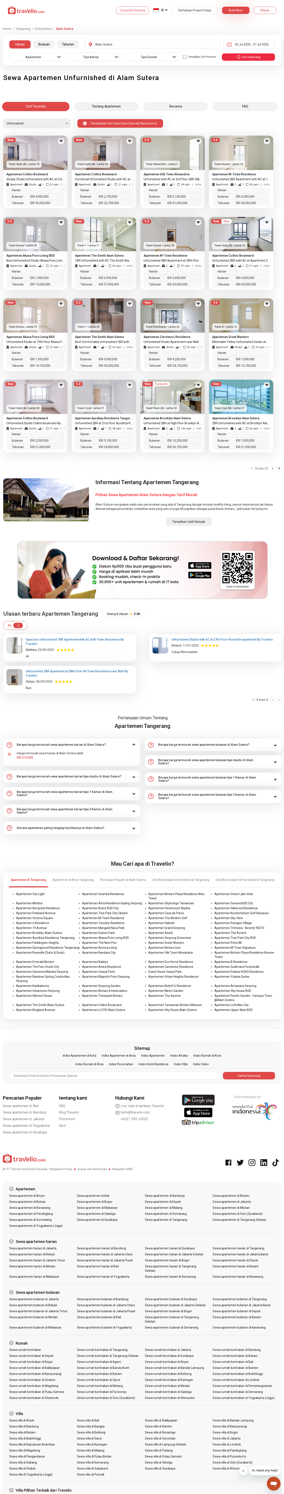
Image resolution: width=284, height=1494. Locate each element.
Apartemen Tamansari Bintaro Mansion (175, 1005)
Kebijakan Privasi (61, 1169)
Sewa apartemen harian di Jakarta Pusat (105, 1260)
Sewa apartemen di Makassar (97, 1207)
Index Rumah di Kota (207, 1055)
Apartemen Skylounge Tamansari (171, 903)
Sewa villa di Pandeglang (229, 1450)
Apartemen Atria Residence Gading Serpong (112, 903)
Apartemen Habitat (161, 923)
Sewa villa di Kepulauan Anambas (32, 1444)
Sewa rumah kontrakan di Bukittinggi (238, 1374)
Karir (62, 1126)
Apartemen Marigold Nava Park (103, 928)
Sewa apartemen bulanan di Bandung (102, 1299)
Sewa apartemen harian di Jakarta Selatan (174, 1254)
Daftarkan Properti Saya (194, 10)
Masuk (264, 10)
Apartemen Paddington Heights (37, 942)
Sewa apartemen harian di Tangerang (238, 1248)
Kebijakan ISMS (122, 1169)
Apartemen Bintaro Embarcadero (104, 990)
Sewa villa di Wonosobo (228, 1468)
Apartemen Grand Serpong (166, 928)
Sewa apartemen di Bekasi (27, 1201)
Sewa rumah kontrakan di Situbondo (34, 1398)
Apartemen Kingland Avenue (35, 1010)
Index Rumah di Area (89, 1064)
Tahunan (68, 44)
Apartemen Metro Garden (165, 990)
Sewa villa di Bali (88, 1420)
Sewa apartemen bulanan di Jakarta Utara (106, 1305)
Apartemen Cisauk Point (98, 971)
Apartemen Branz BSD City (100, 908)
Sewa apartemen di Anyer (27, 1195)
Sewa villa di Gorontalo (160, 1438)
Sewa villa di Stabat (22, 1468)
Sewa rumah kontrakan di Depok (31, 1356)
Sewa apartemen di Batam (231, 1195)
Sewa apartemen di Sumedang (30, 1219)
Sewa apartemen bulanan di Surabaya (171, 1299)
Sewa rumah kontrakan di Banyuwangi (35, 1374)
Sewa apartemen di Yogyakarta (26, 1126)
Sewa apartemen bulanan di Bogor (168, 1311)
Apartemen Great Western (166, 942)
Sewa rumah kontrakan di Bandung (237, 1350)
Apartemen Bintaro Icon (164, 947)
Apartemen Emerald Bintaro (35, 962)
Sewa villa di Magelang (24, 1450)
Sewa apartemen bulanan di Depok (236, 1311)
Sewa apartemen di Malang (163, 1207)
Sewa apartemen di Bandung (24, 1112)
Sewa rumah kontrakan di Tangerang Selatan (108, 1356)
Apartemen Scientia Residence (103, 894)
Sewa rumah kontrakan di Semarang (238, 1392)
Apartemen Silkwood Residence (236, 908)
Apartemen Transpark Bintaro (102, 995)
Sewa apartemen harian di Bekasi (32, 1254)
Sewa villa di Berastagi (160, 1432)
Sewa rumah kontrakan (25, 1350)
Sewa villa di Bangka (91, 1426)
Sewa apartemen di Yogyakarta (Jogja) (36, 1225)
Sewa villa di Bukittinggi (25, 1438)
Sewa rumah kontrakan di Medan (167, 1386)
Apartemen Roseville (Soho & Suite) (40, 952)
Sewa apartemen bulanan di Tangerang (240, 1299)
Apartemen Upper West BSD (233, 1010)
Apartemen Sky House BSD (232, 990)
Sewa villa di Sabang (23, 1462)
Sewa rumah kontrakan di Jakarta (168, 1350)
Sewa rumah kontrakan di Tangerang (102, 1350)
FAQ (62, 1106)
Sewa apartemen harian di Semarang (170, 1276)
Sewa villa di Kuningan (92, 1444)
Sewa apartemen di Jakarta (23, 1119)
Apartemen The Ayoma (164, 995)
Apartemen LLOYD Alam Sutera (103, 1010)
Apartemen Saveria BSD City (233, 903)
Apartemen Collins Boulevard (102, 1005)
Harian (20, 44)
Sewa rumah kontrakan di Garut (98, 1380)
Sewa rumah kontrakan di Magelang (34, 1386)
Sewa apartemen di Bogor (95, 1201)
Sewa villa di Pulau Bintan (94, 1456)
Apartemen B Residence (230, 962)
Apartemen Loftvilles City (231, 1005)
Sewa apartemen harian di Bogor (167, 1260)
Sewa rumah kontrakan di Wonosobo (170, 1398)
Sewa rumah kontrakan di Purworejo (102, 1392)
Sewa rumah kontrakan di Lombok (236, 1380)
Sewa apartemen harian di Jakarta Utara (104, 1254)
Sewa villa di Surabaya (160, 1468)
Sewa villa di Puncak (90, 1474)
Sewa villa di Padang (159, 1450)
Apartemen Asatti (160, 933)
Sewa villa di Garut (89, 1438)
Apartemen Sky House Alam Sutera (172, 1010)
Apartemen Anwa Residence (101, 966)
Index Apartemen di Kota (79, 1055)
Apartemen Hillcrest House (34, 995)
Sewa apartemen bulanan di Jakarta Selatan (175, 1305)
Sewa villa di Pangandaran (27, 1456)
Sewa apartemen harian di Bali (98, 1266)
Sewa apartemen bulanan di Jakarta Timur (38, 1311)
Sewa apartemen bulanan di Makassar (35, 1327)
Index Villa (181, 1064)
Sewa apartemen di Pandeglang (31, 1213)
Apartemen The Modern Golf (167, 918)
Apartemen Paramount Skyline (169, 908)
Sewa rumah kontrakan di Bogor (31, 1362)
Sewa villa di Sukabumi (92, 1468)
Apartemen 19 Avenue (31, 928)
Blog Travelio (69, 1112)
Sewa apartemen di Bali (21, 1106)
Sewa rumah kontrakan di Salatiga (168, 1392)
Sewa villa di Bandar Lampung (233, 1420)
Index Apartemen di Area (119, 1055)
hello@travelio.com (132, 1112)
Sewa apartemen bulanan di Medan (33, 1317)
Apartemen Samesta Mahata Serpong (42, 971)
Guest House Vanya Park (165, 971)
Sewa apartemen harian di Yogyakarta (103, 1276)
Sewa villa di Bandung (24, 1426)
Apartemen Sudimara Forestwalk (236, 966)
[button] (71, 745)
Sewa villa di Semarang (93, 1462)
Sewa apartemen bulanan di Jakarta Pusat (106, 1311)
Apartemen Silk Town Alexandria (170, 952)
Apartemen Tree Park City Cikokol (105, 913)
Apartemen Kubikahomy (32, 986)
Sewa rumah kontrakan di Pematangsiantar (242, 1386)
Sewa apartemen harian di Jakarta (33, 1248)
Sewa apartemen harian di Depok (235, 1260)
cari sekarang (248, 57)
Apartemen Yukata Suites (231, 976)
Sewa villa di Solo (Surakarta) (232, 1462)
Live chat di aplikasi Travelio (139, 1106)
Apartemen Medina (29, 903)
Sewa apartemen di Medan (231, 1207)
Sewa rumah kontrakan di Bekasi (235, 1356)
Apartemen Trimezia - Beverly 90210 (239, 928)
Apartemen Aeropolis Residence (38, 908)
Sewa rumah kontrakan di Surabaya (169, 1356)
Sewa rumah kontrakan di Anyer (167, 1362)
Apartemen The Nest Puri (99, 942)
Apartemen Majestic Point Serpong (106, 976)
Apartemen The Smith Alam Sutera (40, 1005)
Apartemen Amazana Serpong (235, 986)
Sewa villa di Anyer (22, 1420)
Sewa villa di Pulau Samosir (163, 1456)
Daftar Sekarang (249, 1075)
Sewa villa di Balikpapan (161, 1420)
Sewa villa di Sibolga (158, 1462)
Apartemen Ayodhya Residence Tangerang (45, 937)
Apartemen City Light (30, 894)
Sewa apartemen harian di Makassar (34, 1276)
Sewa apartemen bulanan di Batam (237, 1317)
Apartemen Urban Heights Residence (173, 976)
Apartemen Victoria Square (34, 918)
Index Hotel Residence (153, 1064)
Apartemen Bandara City (99, 952)
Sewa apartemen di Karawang (29, 1207)
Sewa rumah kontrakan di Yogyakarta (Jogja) (243, 1398)
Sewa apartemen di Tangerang (166, 1219)
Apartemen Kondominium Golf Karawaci (241, 913)
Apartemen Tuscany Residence (103, 923)
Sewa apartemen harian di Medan (32, 1266)
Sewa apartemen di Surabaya (25, 1132)
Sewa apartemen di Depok (163, 1201)
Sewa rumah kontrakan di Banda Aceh (103, 1368)
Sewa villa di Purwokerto (229, 1456)
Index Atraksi (179, 1055)
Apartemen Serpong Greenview (169, 937)
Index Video (201, 1064)
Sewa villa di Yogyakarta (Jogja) (31, 1474)
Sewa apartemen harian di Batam (236, 1266)
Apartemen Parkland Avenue (36, 913)
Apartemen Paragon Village (233, 923)
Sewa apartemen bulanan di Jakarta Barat (241, 1305)
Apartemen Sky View (228, 918)
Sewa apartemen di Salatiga (96, 1213)
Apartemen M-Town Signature (235, 947)
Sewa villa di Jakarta (226, 1438)
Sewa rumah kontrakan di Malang (100, 1386)
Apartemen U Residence (32, 923)
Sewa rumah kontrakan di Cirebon (32, 1380)
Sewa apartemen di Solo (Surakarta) (238, 1213)
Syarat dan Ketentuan (92, 1169)
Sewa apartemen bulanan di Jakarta (34, 1299)
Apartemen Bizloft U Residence (169, 986)
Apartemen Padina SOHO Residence (239, 971)
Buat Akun (236, 10)
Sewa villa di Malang (90, 1450)
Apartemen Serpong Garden (101, 986)
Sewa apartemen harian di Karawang (238, 1276)
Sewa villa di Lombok (227, 1444)
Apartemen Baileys (95, 962)
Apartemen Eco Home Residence (170, 962)
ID (162, 10)
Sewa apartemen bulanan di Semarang (171, 1327)
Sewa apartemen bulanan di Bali (99, 1317)
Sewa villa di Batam (22, 1432)
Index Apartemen (153, 1055)
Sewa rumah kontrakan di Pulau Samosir (37, 1392)
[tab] (71, 745)
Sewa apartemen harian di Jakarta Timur (37, 1260)
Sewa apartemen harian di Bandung (101, 1248)
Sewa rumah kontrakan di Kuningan (169, 1380)
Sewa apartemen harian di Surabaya (170, 1248)
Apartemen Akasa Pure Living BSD (105, 937)
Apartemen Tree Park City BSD (235, 937)
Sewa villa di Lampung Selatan (165, 1444)
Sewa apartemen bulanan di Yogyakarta (104, 1327)
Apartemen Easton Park (98, 933)
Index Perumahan (121, 1064)
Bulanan (44, 44)
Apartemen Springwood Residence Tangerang (47, 947)
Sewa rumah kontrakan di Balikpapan (34, 1368)
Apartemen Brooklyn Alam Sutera (39, 933)
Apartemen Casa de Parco (166, 913)
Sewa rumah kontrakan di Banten (235, 1368)
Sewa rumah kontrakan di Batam (99, 1374)
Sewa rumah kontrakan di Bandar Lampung (174, 1368)
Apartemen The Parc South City (37, 966)
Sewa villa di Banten (158, 1426)
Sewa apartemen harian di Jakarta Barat (240, 1254)
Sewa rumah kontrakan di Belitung (168, 1374)
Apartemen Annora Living (99, 947)
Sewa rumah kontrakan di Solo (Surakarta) (106, 1398)
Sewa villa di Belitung (91, 1432)
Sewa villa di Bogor (225, 1432)
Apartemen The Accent (230, 933)
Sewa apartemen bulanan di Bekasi (33, 1305)
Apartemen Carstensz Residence (170, 966)
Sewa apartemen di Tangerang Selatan (239, 1219)
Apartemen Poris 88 (228, 942)
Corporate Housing (132, 10)
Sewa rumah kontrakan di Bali (233, 1362)
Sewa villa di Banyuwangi (230, 1426)
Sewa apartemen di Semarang (166, 1213)
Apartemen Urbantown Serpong (38, 990)
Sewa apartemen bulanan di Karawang (239, 1327)
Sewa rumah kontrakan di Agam (99, 1362)
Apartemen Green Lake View (233, 894)
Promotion (67, 1119)
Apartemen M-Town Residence (103, 918)
